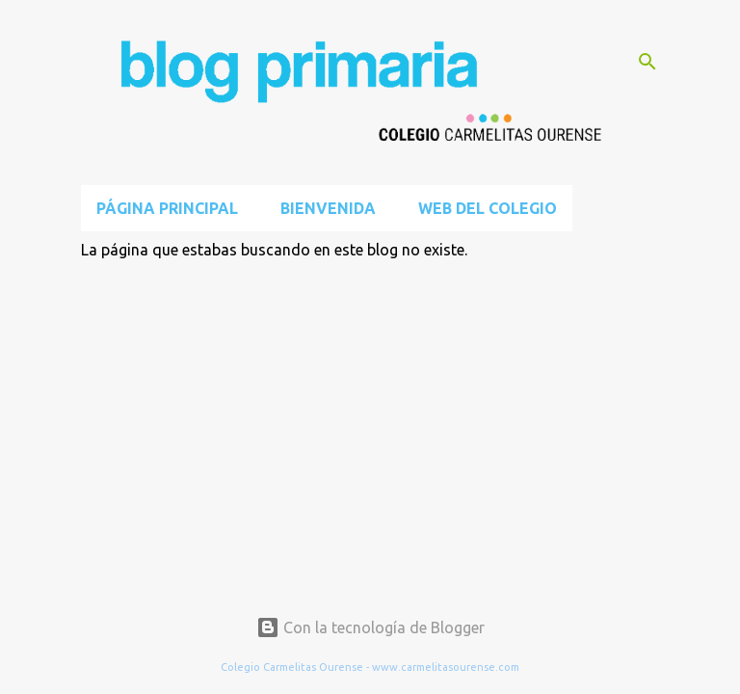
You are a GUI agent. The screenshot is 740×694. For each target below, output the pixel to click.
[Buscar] (647, 62)
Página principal (167, 208)
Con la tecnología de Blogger (370, 627)
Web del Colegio (487, 208)
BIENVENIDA (328, 208)
